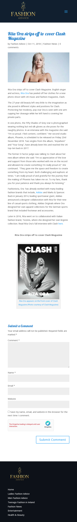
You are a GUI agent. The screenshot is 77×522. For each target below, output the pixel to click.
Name (12, 372)
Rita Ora (25, 93)
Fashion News (50, 43)
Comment (14, 340)
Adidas (39, 192)
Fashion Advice (18, 43)
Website (12, 398)
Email (11, 385)
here (60, 223)
